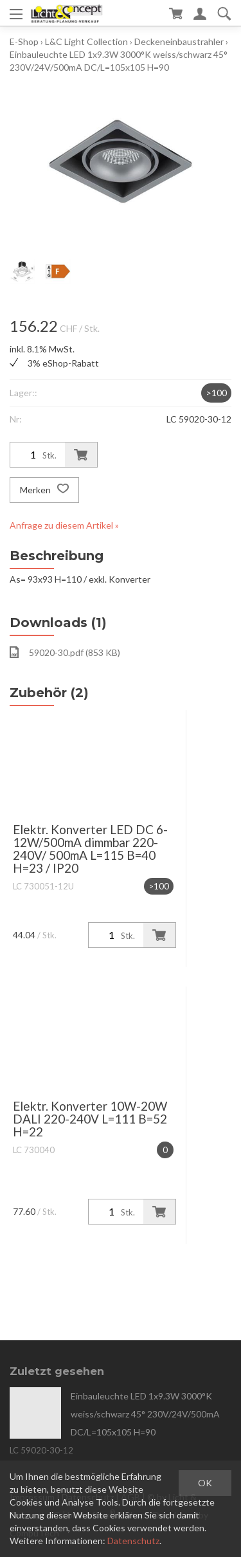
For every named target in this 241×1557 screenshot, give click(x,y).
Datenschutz (133, 1540)
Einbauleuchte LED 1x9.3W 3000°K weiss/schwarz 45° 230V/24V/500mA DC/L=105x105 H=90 (145, 1413)
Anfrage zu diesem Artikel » (64, 525)
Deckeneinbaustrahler (179, 41)
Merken (44, 490)
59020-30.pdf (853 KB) (65, 652)
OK (205, 1482)
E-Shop (24, 41)
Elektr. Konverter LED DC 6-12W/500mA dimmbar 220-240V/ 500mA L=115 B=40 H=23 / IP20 (90, 848)
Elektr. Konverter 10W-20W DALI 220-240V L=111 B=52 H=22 (90, 1118)
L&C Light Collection (86, 41)
